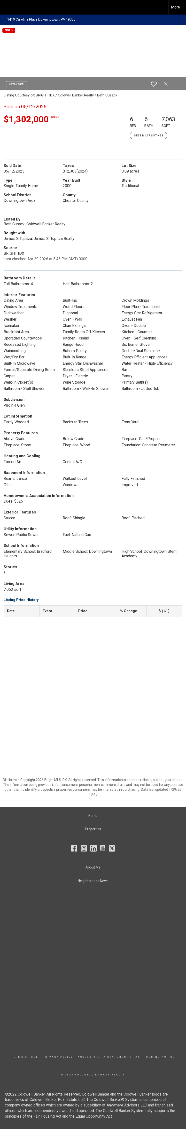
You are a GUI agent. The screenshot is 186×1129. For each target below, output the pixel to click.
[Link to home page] (6, 7)
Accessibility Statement (103, 1057)
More (175, 7)
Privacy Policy (58, 1057)
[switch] (154, 84)
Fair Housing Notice (154, 1057)
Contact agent (16, 84)
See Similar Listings (148, 135)
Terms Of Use (24, 1057)
